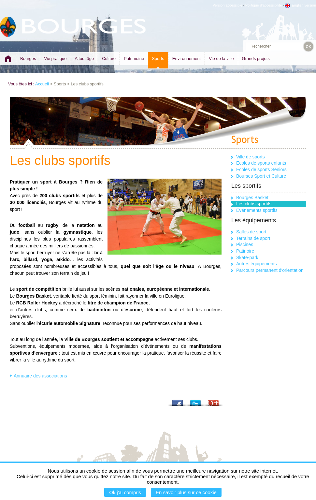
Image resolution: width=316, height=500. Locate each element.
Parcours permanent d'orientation (270, 270)
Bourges (28, 58)
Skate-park (247, 257)
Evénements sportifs (257, 210)
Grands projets (256, 58)
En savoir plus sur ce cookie (186, 492)
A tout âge (84, 58)
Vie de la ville (221, 58)
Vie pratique (55, 58)
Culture (109, 58)
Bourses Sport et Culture (261, 176)
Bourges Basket (252, 197)
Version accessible (227, 5)
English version (300, 5)
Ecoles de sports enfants (261, 163)
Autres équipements (256, 263)
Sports (158, 58)
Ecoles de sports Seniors (261, 169)
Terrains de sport (253, 238)
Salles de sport (251, 231)
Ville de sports (250, 156)
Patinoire (245, 251)
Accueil (42, 83)
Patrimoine (134, 58)
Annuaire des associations (40, 375)
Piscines (244, 244)
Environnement (186, 58)
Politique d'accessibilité (263, 5)
